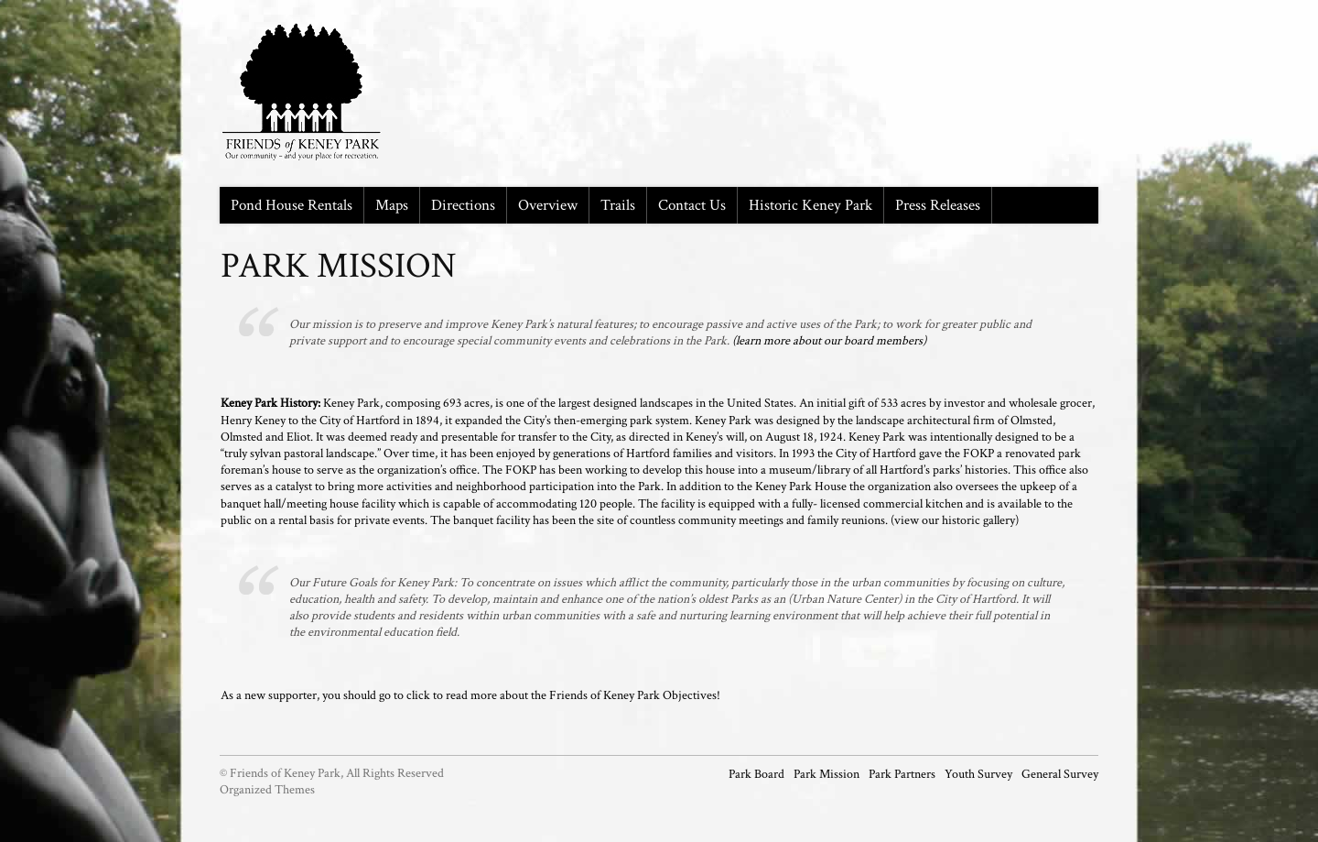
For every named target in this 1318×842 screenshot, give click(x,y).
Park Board (756, 774)
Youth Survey (978, 774)
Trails (617, 205)
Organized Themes (267, 790)
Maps (391, 205)
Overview (548, 205)
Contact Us (692, 205)
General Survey (1059, 774)
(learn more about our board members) (829, 341)
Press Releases (937, 205)
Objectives (690, 695)
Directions (463, 205)
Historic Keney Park (810, 205)
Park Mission (826, 774)
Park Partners (902, 774)
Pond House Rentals (291, 205)
